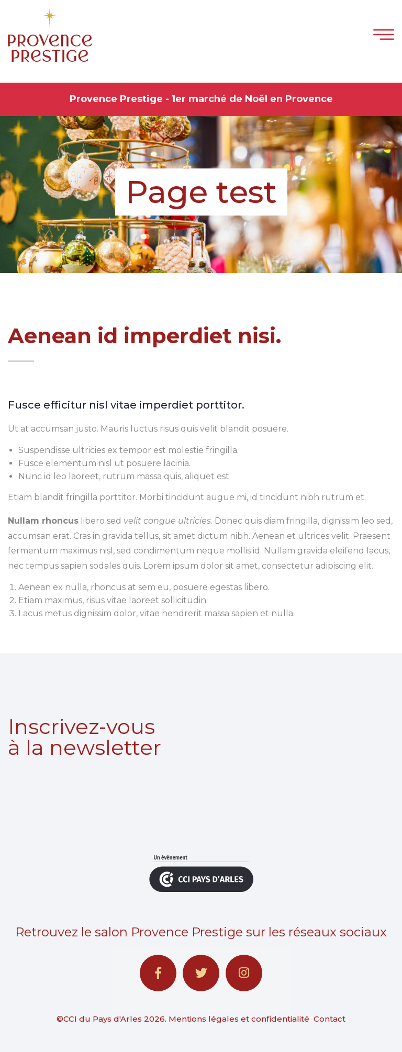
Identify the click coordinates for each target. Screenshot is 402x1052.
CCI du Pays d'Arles (102, 1019)
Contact (329, 1019)
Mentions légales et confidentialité (239, 1019)
